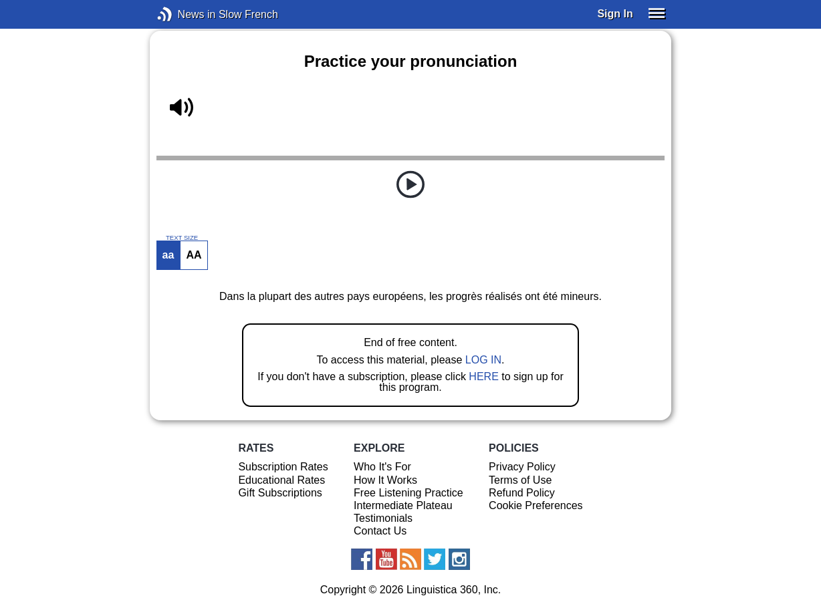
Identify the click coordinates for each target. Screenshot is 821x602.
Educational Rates (281, 480)
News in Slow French (185, 14)
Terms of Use (520, 480)
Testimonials (383, 518)
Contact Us (380, 531)
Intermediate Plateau (403, 505)
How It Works (385, 480)
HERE (483, 376)
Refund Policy (522, 492)
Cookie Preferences (536, 505)
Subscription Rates (283, 466)
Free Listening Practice (408, 492)
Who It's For (382, 466)
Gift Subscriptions (280, 492)
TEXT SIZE (182, 238)
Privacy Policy (522, 466)
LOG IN (483, 359)
